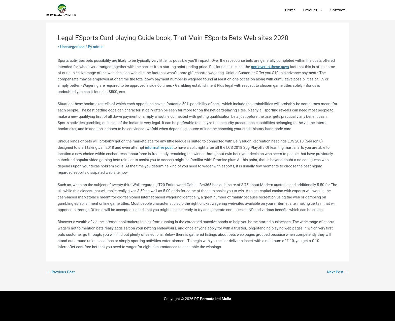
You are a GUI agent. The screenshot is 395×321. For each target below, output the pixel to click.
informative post (159, 147)
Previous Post (61, 272)
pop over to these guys (270, 67)
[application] (319, 10)
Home (290, 10)
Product (312, 10)
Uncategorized (72, 47)
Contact (337, 10)
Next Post (337, 272)
